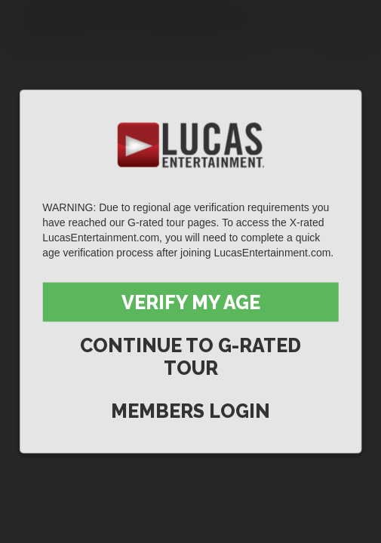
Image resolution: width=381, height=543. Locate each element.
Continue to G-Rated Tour (190, 356)
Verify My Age (190, 302)
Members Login (190, 411)
